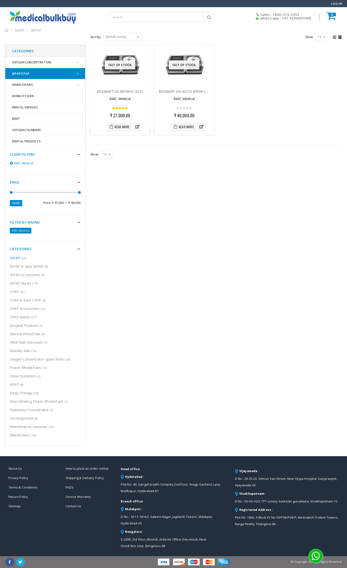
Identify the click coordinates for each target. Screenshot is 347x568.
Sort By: (95, 37)
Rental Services (25, 107)
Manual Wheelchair (25, 334)
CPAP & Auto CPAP (25, 300)
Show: (309, 37)
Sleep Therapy (21, 393)
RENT (16, 118)
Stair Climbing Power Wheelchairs (36, 401)
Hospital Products (24, 325)
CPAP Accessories (24, 308)
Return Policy (18, 497)
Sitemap (14, 506)
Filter (16, 203)
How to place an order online (87, 469)
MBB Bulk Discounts (26, 342)
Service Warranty (78, 497)
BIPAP (15, 258)
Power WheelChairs (25, 367)
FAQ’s (70, 487)
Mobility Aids (23, 96)
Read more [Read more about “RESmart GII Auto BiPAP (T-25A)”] (186, 126)
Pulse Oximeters (23, 376)
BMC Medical (20, 230)
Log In (336, 3)
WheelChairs (22, 84)
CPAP (14, 291)
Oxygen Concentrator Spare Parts (37, 359)
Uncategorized (21, 418)
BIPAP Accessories (25, 275)
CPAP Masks (20, 317)
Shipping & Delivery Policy (85, 478)
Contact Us (73, 506)
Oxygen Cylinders (26, 130)
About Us (15, 469)
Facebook (9, 562)
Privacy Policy (18, 478)
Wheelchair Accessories (28, 426)
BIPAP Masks (20, 283)
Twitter (20, 562)
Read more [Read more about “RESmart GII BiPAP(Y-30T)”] (122, 126)
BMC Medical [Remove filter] (23, 163)
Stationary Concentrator (29, 410)
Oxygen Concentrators (32, 62)
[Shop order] (123, 37)
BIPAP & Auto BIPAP (27, 266)
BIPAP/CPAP (20, 73)
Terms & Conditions (23, 487)
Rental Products (26, 141)
